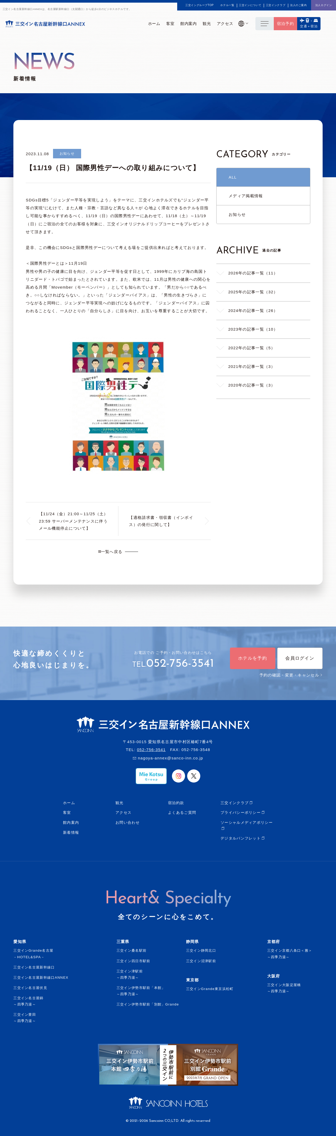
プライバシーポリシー (240, 812)
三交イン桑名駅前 (131, 950)
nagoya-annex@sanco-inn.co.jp (170, 758)
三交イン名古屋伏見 (30, 988)
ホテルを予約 (252, 658)
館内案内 (71, 822)
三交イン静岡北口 (201, 950)
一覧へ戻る (110, 551)
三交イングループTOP (199, 5)
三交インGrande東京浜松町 (210, 989)
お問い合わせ (128, 822)
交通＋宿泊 (309, 26)
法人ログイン (323, 5)
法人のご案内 (298, 5)
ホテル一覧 (227, 5)
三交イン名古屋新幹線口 (34, 967)
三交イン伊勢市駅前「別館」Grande (148, 1004)
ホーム (69, 803)
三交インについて (250, 5)
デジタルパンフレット (240, 838)
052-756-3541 (180, 664)
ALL (233, 177)
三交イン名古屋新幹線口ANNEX (41, 977)
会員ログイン (299, 658)
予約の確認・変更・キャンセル (291, 675)
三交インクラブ (275, 5)
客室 (67, 812)
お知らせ (237, 214)
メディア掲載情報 (246, 196)
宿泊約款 (176, 803)
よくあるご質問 (182, 812)
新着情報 (71, 832)
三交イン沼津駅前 (201, 961)
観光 (120, 803)
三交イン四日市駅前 (133, 961)
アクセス (124, 812)
